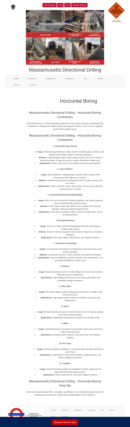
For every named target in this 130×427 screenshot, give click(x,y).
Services (32, 78)
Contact (33, 85)
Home (16, 78)
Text (67, 5)
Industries (51, 78)
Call (60, 5)
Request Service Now (65, 422)
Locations (70, 78)
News (101, 78)
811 (86, 78)
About (17, 85)
